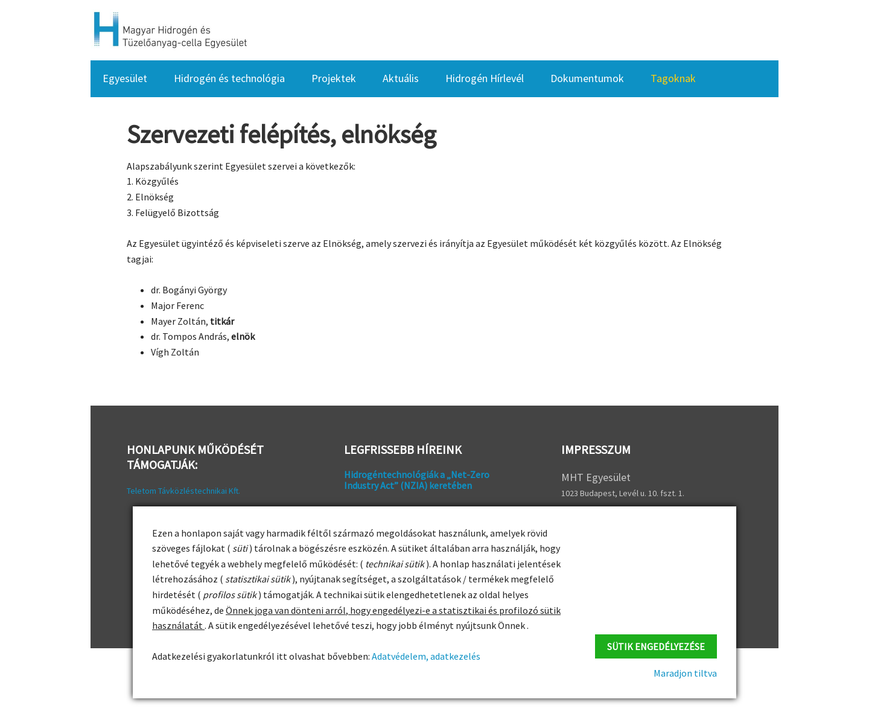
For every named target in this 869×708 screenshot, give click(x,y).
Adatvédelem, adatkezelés (425, 656)
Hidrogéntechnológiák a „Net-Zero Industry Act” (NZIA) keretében (416, 479)
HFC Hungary (169, 30)
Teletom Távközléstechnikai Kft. (183, 490)
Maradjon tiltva (685, 673)
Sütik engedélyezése (656, 646)
